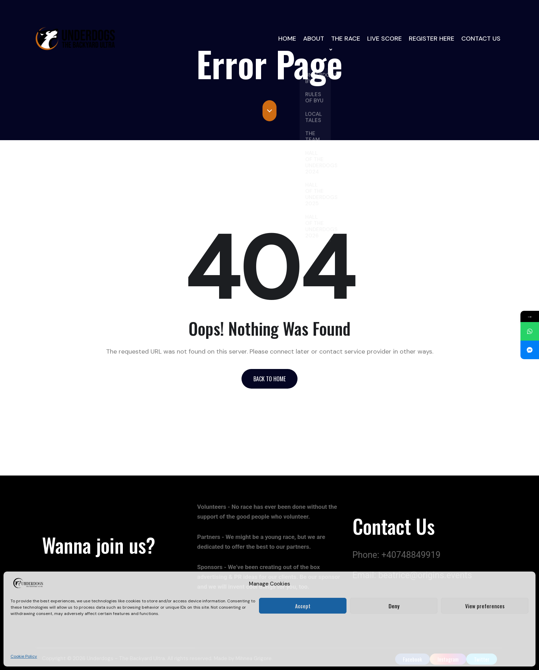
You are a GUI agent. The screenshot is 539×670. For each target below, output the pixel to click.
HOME (288, 38)
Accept (302, 606)
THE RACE (348, 38)
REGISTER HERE (433, 38)
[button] (269, 379)
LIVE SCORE (386, 38)
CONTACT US (481, 38)
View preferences (485, 606)
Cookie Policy (23, 656)
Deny (393, 606)
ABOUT (315, 38)
